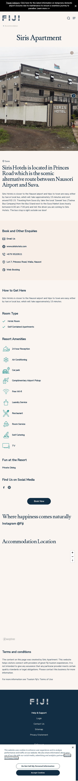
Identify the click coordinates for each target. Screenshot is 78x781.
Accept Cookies (38, 772)
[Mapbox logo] (9, 639)
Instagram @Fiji (12, 523)
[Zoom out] (72, 557)
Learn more (42, 8)
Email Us (8, 238)
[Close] (73, 747)
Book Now (39, 501)
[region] (39, 595)
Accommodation (11, 26)
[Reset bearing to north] (72, 560)
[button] (11, 18)
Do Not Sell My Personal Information (37, 766)
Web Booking (11, 269)
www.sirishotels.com (14, 246)
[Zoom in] (72, 553)
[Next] (73, 96)
